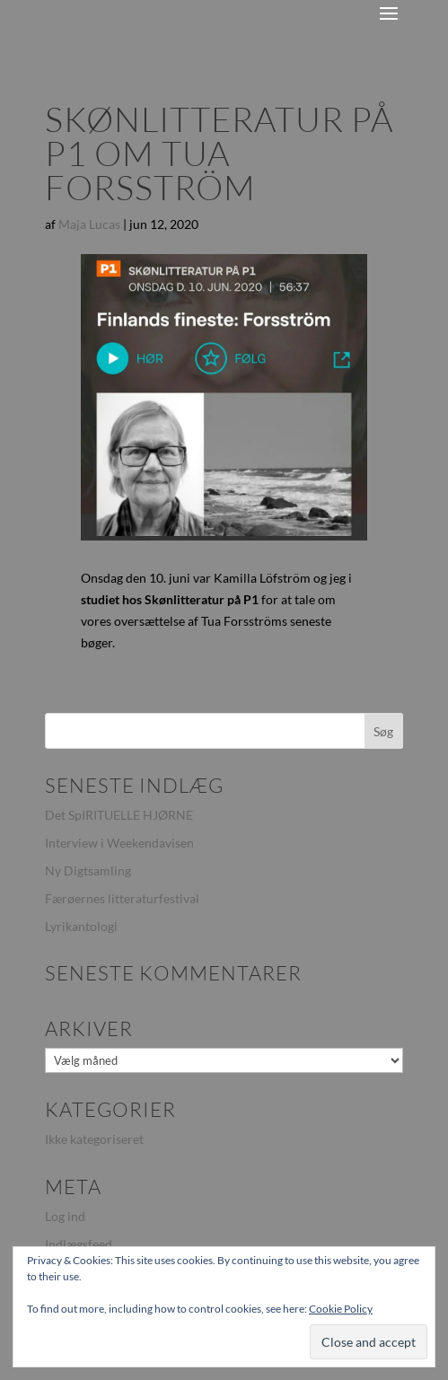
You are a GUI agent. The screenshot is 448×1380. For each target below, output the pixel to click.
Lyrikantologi (81, 926)
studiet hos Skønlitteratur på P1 (170, 599)
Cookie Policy (341, 1308)
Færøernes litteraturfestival (122, 898)
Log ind (65, 1216)
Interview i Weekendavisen (119, 842)
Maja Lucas (89, 224)
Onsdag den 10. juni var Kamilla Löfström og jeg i (216, 577)
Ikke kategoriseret (94, 1139)
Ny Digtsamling (88, 870)
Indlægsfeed (78, 1244)
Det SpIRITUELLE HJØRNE (119, 814)
